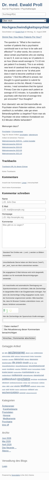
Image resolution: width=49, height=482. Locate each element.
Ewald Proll (19, 32)
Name (5, 199)
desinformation (6, 363)
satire (8, 386)
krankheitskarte (28, 372)
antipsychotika (6, 356)
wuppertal (22, 393)
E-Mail (5, 206)
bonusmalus (37, 356)
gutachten (18, 369)
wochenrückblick (10, 392)
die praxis (17, 362)
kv (35, 372)
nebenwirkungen (28, 375)
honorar (24, 369)
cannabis (11, 359)
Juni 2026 (6, 438)
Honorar (6, 415)
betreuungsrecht (25, 356)
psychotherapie (42, 379)
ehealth (26, 363)
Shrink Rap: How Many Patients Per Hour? (22, 37)
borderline (5, 359)
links (38, 372)
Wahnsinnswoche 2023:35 (12, 150)
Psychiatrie (6, 132)
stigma (39, 386)
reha (29, 382)
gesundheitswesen (21, 366)
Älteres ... (6, 451)
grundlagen (10, 369)
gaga (35, 363)
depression (34, 359)
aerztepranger (16, 352)
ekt (30, 363)
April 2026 (6, 444)
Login (4, 466)
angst (31, 353)
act (3, 353)
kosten (43, 369)
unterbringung (23, 389)
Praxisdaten (7, 412)
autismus (17, 356)
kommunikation (36, 369)
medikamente (16, 375)
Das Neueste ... (9, 448)
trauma (17, 389)
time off (5, 425)
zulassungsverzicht (31, 393)
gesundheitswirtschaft (37, 366)
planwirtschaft (39, 375)
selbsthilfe (17, 386)
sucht (3, 389)
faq (32, 363)
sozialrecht (33, 386)
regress (25, 382)
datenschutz (19, 359)
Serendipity (15, 475)
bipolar (32, 356)
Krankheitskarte (10, 409)
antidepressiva (38, 353)
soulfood (25, 385)
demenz (26, 359)
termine (12, 389)
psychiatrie (24, 135)
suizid (7, 389)
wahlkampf (31, 389)
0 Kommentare (17, 132)
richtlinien (42, 382)
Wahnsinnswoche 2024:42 (12, 144)
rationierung (33, 135)
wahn (36, 389)
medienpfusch (6, 375)
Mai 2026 (6, 441)
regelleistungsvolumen (16, 382)
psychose (34, 379)
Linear (24, 183)
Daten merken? (11, 326)
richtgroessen (35, 382)
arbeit (12, 356)
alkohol (28, 353)
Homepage (7, 214)
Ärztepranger (8, 406)
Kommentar (7, 222)
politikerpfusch (9, 379)
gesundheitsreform (8, 366)
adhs (6, 353)
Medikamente (9, 418)
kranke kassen (7, 372)
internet (29, 369)
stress (43, 386)
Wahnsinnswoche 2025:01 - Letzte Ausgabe (18, 141)
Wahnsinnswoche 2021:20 (12, 154)
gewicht (4, 369)
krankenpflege (18, 372)
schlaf (11, 386)
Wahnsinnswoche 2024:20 (12, 147)
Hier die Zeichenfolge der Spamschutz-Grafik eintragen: (24, 316)
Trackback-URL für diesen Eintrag (15, 167)
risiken (4, 386)
